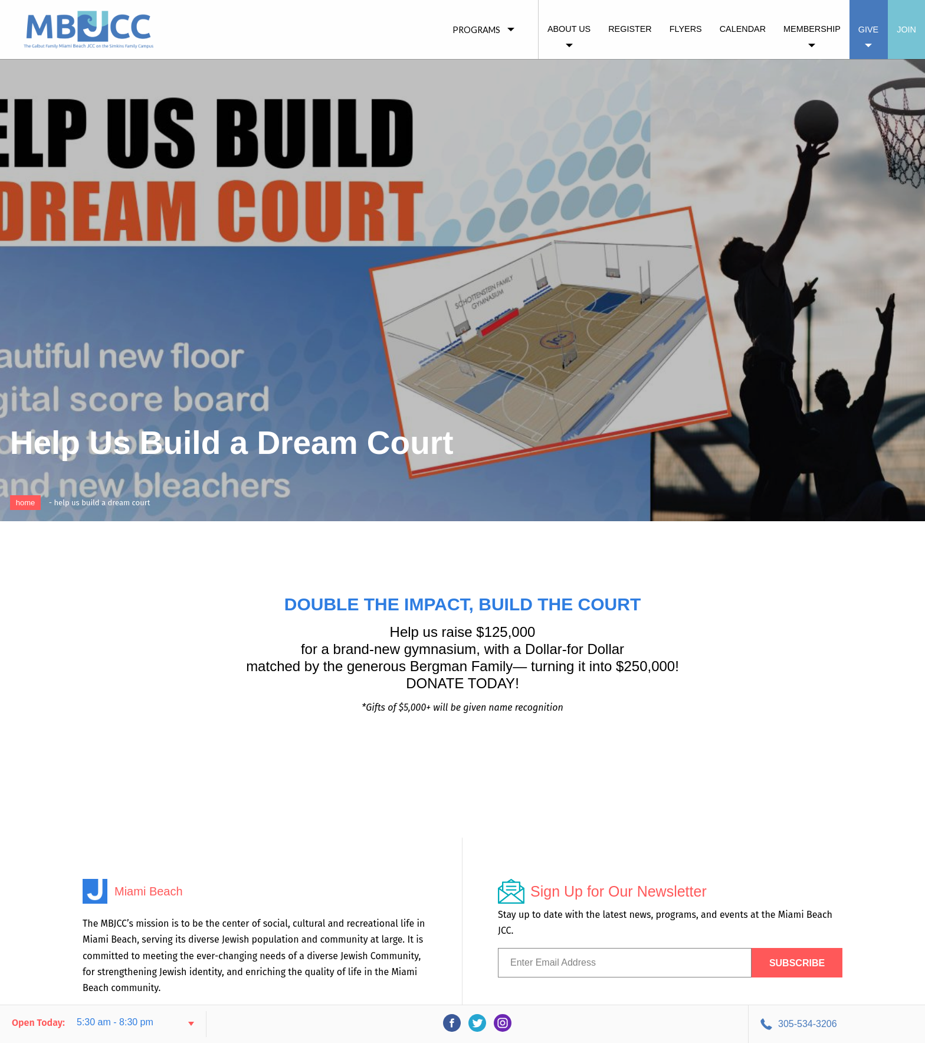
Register (630, 29)
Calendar (743, 29)
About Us (569, 29)
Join (906, 29)
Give (868, 29)
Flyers (686, 29)
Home (25, 502)
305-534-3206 (807, 1024)
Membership (812, 29)
